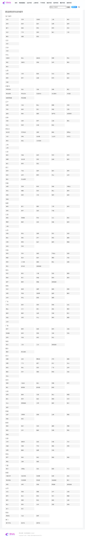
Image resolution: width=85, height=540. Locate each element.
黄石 (22, 273)
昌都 (38, 414)
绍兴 (7, 175)
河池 (22, 337)
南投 (53, 500)
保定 (7, 62)
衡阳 (53, 289)
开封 (22, 253)
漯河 (7, 262)
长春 (7, 120)
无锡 (22, 155)
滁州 (68, 190)
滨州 (7, 246)
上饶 (7, 226)
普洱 (22, 399)
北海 (68, 329)
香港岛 (8, 515)
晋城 (68, 73)
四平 (38, 120)
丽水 (7, 179)
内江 (53, 363)
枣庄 (53, 233)
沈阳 (7, 105)
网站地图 (21, 533)
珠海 (53, 304)
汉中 (22, 430)
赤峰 (53, 89)
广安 (53, 367)
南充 (7, 367)
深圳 (38, 32)
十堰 (38, 273)
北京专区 (29, 3)
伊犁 (22, 484)
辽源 (53, 120)
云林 (68, 500)
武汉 (68, 28)
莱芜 (22, 242)
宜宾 (38, 367)
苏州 (7, 23)
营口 (38, 109)
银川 (7, 468)
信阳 (68, 262)
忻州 (53, 78)
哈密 (53, 476)
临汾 (68, 78)
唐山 (22, 58)
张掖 (22, 446)
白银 (53, 441)
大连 (22, 105)
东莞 (22, 317)
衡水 (7, 66)
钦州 (22, 333)
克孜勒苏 (54, 480)
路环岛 (38, 523)
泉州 (68, 206)
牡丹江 (68, 136)
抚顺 (53, 105)
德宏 (53, 403)
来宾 (38, 337)
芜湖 (22, 186)
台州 (68, 175)
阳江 (68, 313)
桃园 (68, 496)
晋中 (22, 78)
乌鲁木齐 (8, 476)
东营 (68, 233)
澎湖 (68, 504)
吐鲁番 (38, 476)
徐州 (38, 155)
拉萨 (7, 414)
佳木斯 (38, 136)
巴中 (22, 371)
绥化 (22, 140)
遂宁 (38, 363)
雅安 (7, 371)
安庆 (38, 190)
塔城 (38, 484)
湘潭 (38, 289)
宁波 (22, 170)
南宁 (7, 329)
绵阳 (7, 363)
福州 (68, 23)
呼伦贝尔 (23, 93)
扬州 (68, 159)
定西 (7, 450)
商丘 (53, 262)
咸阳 (53, 426)
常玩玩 (29, 535)
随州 (22, 282)
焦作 (38, 257)
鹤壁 (7, 257)
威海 (68, 237)
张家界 (38, 293)
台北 (7, 491)
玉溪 (38, 394)
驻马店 (23, 266)
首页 (16, 3)
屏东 (22, 504)
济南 (7, 233)
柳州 (22, 329)
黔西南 (23, 387)
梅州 (22, 313)
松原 (22, 125)
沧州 (53, 62)
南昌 (22, 28)
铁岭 (22, 113)
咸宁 (7, 282)
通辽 (68, 89)
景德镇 (23, 217)
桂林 (38, 329)
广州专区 (42, 3)
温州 (38, 170)
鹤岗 (53, 132)
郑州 (53, 28)
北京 (7, 19)
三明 (53, 206)
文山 (7, 403)
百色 (68, 333)
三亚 (68, 32)
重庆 (7, 36)
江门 (22, 309)
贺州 (7, 337)
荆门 (22, 277)
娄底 (38, 297)
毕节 (68, 383)
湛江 (38, 309)
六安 (38, 195)
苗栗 (22, 500)
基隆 (38, 491)
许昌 (68, 257)
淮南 (53, 186)
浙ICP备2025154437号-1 (36, 535)
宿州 (22, 195)
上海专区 (35, 3)
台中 (53, 491)
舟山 (53, 175)
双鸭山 (68, 132)
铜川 (22, 426)
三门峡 (23, 262)
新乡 (22, 257)
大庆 (7, 136)
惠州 (7, 313)
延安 (7, 430)
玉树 (22, 461)
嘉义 (22, 496)
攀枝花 (38, 359)
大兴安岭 (39, 140)
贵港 (38, 333)
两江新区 (23, 351)
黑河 (7, 140)
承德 (38, 62)
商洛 (68, 430)
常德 (22, 293)
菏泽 (22, 246)
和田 (7, 484)
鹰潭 (7, 222)
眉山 (22, 367)
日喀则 (23, 414)
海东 (22, 457)
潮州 (53, 317)
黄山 (53, 190)
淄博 (38, 233)
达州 (68, 367)
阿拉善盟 (23, 98)
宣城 (7, 199)
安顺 (53, 383)
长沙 (7, 32)
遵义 (38, 383)
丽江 (7, 399)
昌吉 (68, 476)
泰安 (53, 237)
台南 (68, 491)
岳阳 (7, 293)
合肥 (53, 23)
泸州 (53, 359)
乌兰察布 (54, 93)
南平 (22, 210)
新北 (38, 496)
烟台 (7, 237)
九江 (53, 217)
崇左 (53, 337)
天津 (22, 19)
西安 (38, 36)
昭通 (68, 394)
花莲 (53, 504)
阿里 (7, 418)
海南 (68, 457)
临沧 (38, 399)
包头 (22, 89)
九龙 (22, 515)
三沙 (38, 344)
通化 (68, 120)
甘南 (53, 450)
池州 (68, 195)
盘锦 (7, 113)
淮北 (7, 190)
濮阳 (53, 257)
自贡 (22, 359)
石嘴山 (23, 468)
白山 (7, 125)
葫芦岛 (53, 113)
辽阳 (68, 109)
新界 (38, 515)
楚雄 (53, 399)
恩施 (38, 282)
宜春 (53, 222)
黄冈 (68, 277)
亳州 (53, 195)
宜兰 (53, 496)
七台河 (53, 136)
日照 (7, 242)
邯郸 (53, 58)
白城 (38, 125)
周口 (7, 266)
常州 (53, 155)
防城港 (8, 333)
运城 (38, 78)
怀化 (22, 297)
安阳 (68, 253)
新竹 (7, 496)
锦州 (22, 109)
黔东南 (38, 387)
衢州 (38, 175)
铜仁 (7, 387)
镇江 (7, 163)
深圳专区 (69, 3)
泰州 (22, 163)
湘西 (53, 297)
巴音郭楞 (23, 480)
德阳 (68, 359)
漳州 (7, 210)
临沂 (38, 242)
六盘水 (23, 383)
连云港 (23, 159)
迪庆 (7, 407)
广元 (22, 363)
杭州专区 (55, 3)
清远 (7, 317)
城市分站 (74, 7)
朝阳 (38, 113)
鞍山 (38, 105)
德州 (53, 242)
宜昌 (53, 273)
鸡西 (38, 132)
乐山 (68, 363)
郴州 (68, 293)
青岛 (38, 28)
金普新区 (69, 113)
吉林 (22, 120)
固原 (53, 468)
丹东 (7, 109)
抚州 (68, 222)
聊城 (68, 242)
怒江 (68, 403)
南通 (7, 159)
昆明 (7, 394)
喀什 (68, 480)
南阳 (38, 262)
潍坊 (22, 237)
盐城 (53, 159)
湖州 (68, 170)
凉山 (7, 376)
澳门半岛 (8, 523)
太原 (7, 73)
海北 (38, 457)
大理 (38, 403)
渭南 (68, 426)
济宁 (38, 237)
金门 (7, 508)
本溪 (68, 105)
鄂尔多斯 (8, 93)
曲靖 (22, 394)
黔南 (53, 387)
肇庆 (68, 309)
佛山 (7, 309)
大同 (22, 73)
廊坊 (68, 62)
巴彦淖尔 (39, 93)
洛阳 (38, 253)
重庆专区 (62, 3)
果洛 (7, 461)
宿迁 (38, 163)
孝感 (38, 277)
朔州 (7, 78)
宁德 (53, 210)
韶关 (22, 304)
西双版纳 (23, 403)
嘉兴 (38, 23)
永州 (7, 297)
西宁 (7, 457)
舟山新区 (23, 179)
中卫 (68, 468)
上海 (53, 19)
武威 (7, 446)
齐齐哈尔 (23, 132)
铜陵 (22, 190)
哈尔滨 (8, 132)
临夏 (38, 450)
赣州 (22, 222)
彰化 (38, 500)
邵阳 (68, 289)
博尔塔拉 (8, 480)
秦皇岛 (38, 58)
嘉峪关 (23, 441)
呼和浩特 (8, 89)
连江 (22, 508)
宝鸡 (38, 426)
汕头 (68, 304)
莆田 (38, 206)
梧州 (53, 329)
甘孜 (68, 371)
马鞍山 (68, 186)
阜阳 (7, 195)
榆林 (38, 430)
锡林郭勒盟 (9, 98)
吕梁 (7, 82)
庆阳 (68, 446)
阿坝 (53, 371)
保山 (53, 394)
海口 (53, 32)
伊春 (22, 136)
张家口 (23, 62)
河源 (53, 313)
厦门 (7, 28)
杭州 (22, 23)
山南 (53, 414)
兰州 (7, 441)
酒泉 (53, 446)
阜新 (53, 109)
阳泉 (38, 73)
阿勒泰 (53, 484)
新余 (68, 217)
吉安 (38, 222)
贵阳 (7, 383)
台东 (38, 504)
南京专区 (49, 3)
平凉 (38, 446)
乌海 (38, 89)
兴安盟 (68, 93)
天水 (68, 441)
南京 (68, 19)
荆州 (53, 277)
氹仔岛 (23, 523)
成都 (22, 36)
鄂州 (7, 277)
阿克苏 (38, 480)
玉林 (53, 333)
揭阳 (68, 317)
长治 (53, 73)
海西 (38, 461)
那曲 (68, 414)
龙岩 (38, 210)
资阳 (38, 371)
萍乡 (38, 217)
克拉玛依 (23, 476)
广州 (22, 32)
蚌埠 (38, 186)
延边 (53, 125)
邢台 (68, 58)
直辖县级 (39, 266)
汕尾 (38, 313)
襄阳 (68, 273)
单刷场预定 (22, 3)
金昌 (38, 441)
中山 (38, 317)
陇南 (22, 450)
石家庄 (38, 19)
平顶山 (53, 253)
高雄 (22, 491)
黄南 (53, 457)
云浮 (7, 321)
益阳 (53, 293)
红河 (68, 399)
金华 (22, 175)
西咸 (7, 434)
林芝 (22, 418)
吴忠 (38, 468)
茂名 (53, 309)
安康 (53, 430)
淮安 (38, 159)
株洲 (22, 289)
